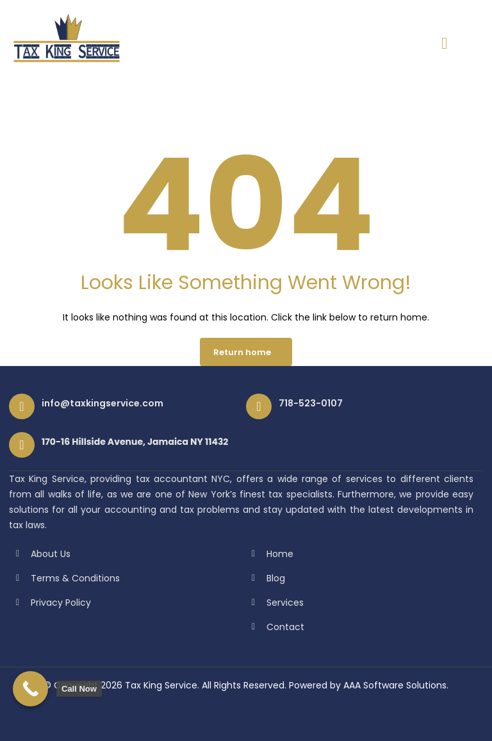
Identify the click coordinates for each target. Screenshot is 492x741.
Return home (242, 352)
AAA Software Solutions (395, 685)
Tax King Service (161, 685)
